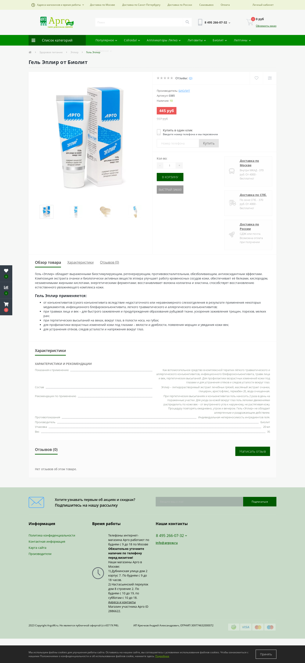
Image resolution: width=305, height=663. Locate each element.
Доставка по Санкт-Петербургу (141, 5)
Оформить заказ (266, 26)
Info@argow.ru (167, 543)
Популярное (106, 40)
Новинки (104, 51)
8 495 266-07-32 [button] (171, 535)
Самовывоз (206, 5)
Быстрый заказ (170, 190)
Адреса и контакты (122, 602)
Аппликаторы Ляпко (164, 40)
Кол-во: (162, 158)
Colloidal (132, 40)
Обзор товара (48, 262)
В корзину (170, 177)
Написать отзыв (253, 451)
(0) (190, 78)
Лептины (242, 40)
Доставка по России (180, 5)
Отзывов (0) (109, 262)
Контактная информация (47, 541)
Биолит (220, 40)
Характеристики (80, 262)
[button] (58, 5)
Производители (40, 554)
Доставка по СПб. (253, 195)
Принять (266, 654)
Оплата (225, 5)
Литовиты (197, 40)
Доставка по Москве (102, 5)
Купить (209, 143)
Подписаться (260, 501)
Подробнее (162, 656)
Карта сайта (37, 548)
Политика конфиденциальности (52, 535)
